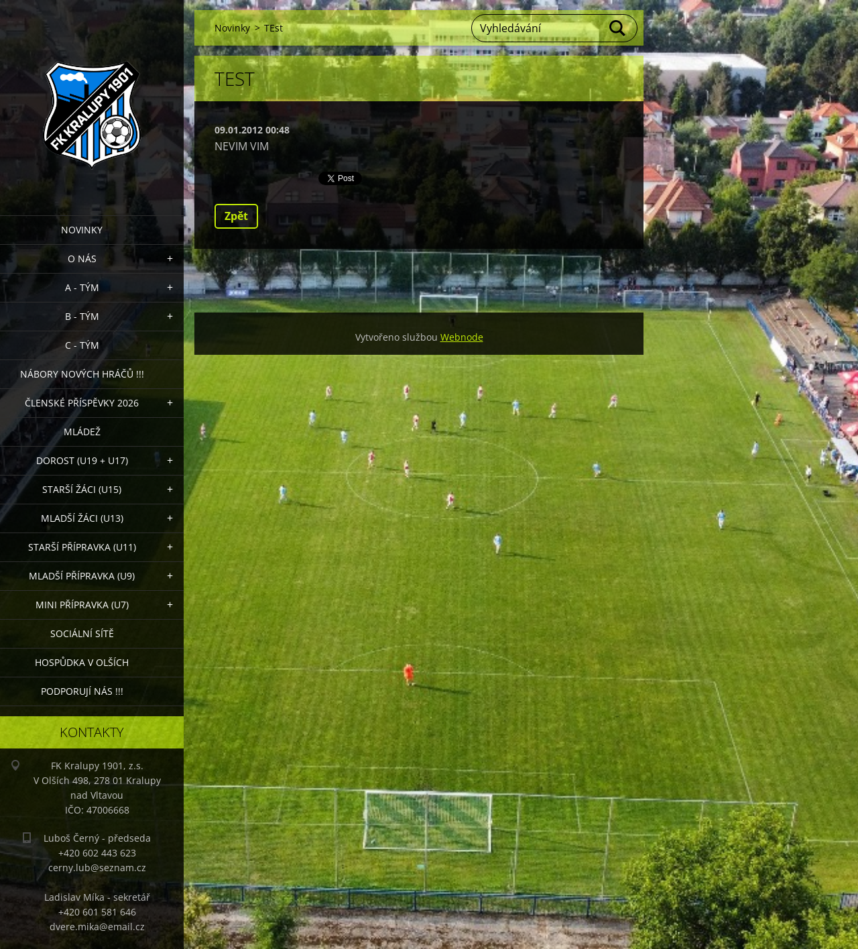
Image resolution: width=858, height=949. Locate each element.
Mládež (82, 431)
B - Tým (82, 316)
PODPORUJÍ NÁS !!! (82, 691)
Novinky (82, 229)
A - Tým (82, 287)
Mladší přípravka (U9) (82, 575)
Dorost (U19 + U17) (82, 460)
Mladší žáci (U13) (82, 518)
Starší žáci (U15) (81, 489)
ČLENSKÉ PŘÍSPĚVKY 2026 (82, 402)
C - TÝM (82, 345)
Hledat (618, 28)
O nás (82, 258)
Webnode (461, 337)
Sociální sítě (82, 633)
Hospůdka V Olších (82, 662)
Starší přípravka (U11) (82, 547)
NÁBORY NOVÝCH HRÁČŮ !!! (82, 374)
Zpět (236, 216)
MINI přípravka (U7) (82, 604)
